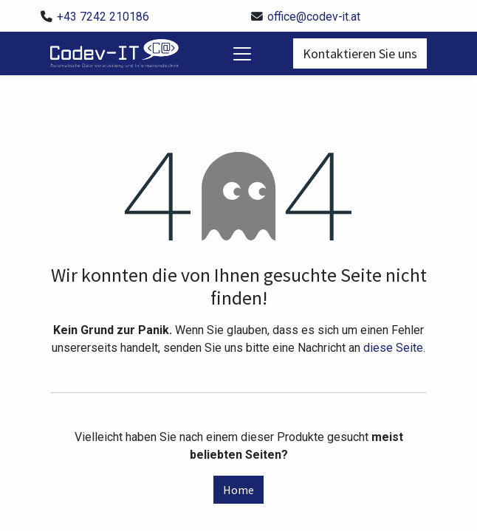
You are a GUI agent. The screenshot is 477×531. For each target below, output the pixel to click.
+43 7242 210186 (103, 17)
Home (238, 489)
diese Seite (393, 348)
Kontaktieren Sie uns (360, 53)
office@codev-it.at (313, 17)
